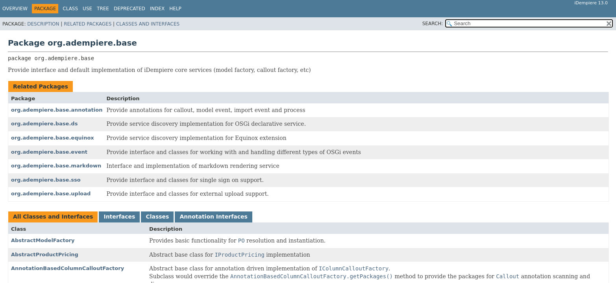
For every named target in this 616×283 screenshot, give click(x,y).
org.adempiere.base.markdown (56, 166)
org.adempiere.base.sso (46, 180)
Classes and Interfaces (147, 24)
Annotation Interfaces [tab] (213, 216)
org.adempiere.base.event (49, 152)
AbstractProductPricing (44, 254)
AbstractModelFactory (43, 240)
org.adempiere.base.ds (44, 124)
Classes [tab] (157, 216)
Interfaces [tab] (119, 216)
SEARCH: (432, 23)
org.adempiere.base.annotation (56, 110)
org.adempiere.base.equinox (52, 138)
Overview (15, 8)
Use (87, 8)
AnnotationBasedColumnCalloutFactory (67, 268)
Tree (103, 8)
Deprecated (129, 8)
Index (157, 8)
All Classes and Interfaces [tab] (53, 216)
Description (43, 24)
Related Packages (87, 24)
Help (175, 8)
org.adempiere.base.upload (51, 194)
